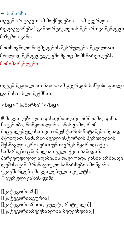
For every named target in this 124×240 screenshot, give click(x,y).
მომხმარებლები (19, 64)
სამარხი (16, 13)
